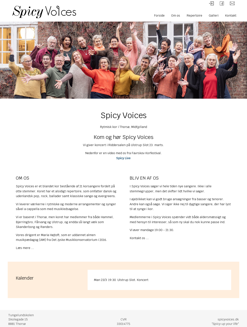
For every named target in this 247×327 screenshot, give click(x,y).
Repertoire (194, 15)
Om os (175, 15)
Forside (159, 15)
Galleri (213, 15)
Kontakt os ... (139, 238)
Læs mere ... (25, 248)
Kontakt (230, 15)
